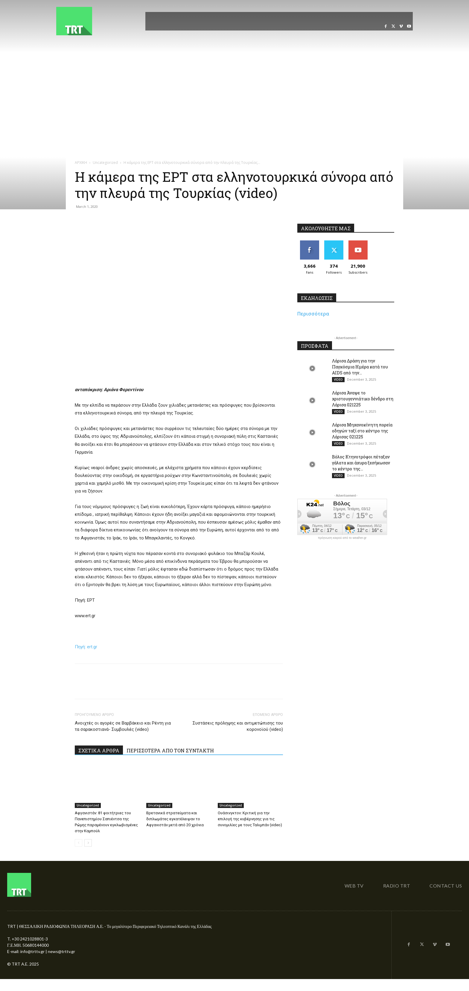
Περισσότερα (313, 313)
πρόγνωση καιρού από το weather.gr (342, 537)
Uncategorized (105, 162)
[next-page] (88, 843)
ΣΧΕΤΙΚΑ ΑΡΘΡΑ (98, 750)
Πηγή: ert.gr (86, 647)
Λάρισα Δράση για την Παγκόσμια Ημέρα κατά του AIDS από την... (360, 367)
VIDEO (338, 379)
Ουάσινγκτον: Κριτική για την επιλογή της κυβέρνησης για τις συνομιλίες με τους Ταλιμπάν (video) (250, 819)
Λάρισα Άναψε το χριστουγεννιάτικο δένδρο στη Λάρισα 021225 (362, 399)
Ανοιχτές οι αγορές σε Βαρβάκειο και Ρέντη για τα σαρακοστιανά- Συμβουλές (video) (123, 726)
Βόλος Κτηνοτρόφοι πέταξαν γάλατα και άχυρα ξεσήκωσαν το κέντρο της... (361, 463)
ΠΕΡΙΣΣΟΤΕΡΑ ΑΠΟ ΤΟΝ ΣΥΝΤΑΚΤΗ (170, 750)
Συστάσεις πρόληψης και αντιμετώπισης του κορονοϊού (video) (238, 726)
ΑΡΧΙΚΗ (81, 162)
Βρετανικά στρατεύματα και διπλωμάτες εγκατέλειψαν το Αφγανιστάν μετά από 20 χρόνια (175, 819)
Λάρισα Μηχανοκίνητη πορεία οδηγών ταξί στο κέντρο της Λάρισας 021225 (362, 431)
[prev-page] (78, 843)
